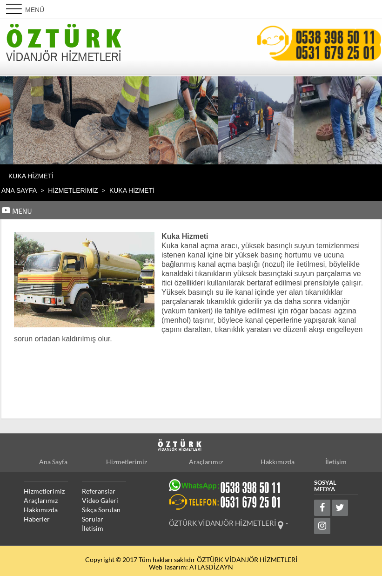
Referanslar (98, 491)
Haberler (37, 519)
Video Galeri (100, 500)
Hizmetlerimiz (126, 462)
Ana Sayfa (19, 190)
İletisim (92, 528)
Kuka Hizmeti (31, 176)
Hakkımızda (278, 462)
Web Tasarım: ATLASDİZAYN (191, 567)
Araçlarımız (206, 462)
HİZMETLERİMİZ (73, 190)
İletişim (336, 462)
